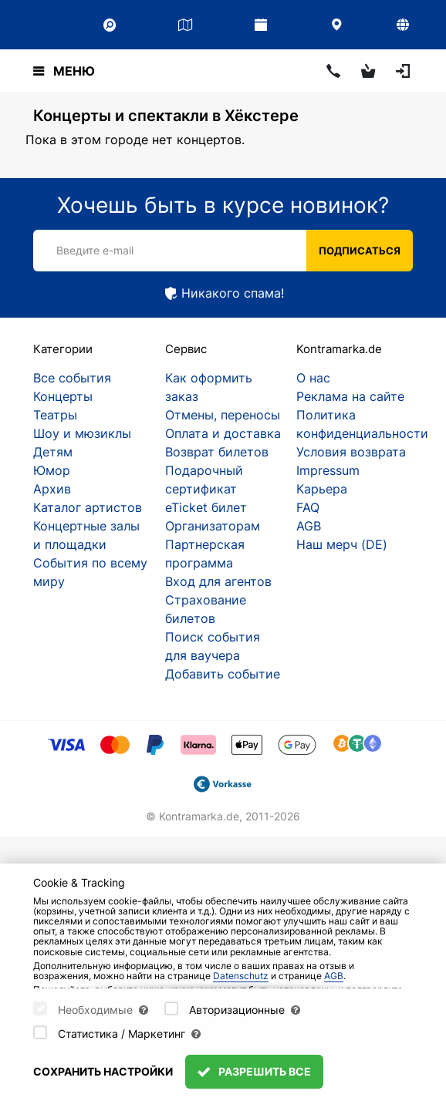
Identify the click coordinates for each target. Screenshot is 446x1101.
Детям (53, 452)
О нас (313, 378)
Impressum (328, 470)
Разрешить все (254, 1071)
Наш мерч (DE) (341, 544)
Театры (55, 415)
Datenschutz (241, 975)
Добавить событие (222, 674)
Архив (52, 489)
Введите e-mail (94, 250)
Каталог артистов (87, 507)
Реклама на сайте (350, 396)
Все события (72, 378)
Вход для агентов (218, 581)
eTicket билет (206, 507)
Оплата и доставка (223, 433)
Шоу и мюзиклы (82, 433)
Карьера (321, 489)
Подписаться (359, 250)
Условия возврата (351, 452)
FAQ (307, 507)
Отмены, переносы (222, 415)
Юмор (51, 470)
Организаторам (212, 526)
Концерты (63, 396)
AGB (308, 526)
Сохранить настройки (103, 1071)
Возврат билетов (217, 452)
